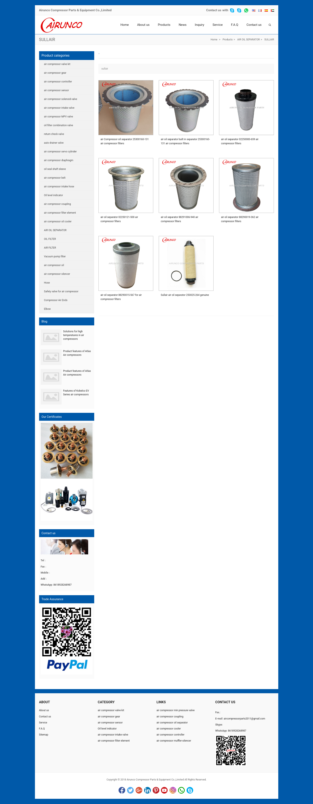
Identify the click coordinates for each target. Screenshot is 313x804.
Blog (44, 321)
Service (218, 25)
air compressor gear (55, 72)
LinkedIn (147, 790)
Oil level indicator (53, 195)
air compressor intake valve (59, 107)
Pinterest (156, 790)
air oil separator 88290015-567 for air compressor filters (121, 297)
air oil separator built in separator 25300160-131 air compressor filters (185, 141)
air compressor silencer (57, 274)
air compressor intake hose (59, 186)
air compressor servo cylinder (60, 151)
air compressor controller (58, 81)
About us (143, 25)
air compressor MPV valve (58, 116)
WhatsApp (181, 790)
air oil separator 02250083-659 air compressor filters (240, 141)
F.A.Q (234, 25)
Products (164, 25)
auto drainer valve (54, 142)
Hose (47, 282)
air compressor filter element (60, 212)
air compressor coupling (57, 204)
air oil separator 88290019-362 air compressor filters (240, 219)
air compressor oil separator (172, 722)
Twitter (130, 790)
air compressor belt (55, 177)
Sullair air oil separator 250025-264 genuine (185, 295)
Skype (190, 790)
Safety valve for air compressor (61, 291)
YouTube (164, 790)
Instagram (172, 790)
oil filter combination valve (58, 125)
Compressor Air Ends (56, 300)
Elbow (47, 308)
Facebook (122, 790)
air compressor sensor (56, 90)
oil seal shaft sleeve (55, 169)
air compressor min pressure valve (175, 710)
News (183, 25)
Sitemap (43, 734)
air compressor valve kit (57, 64)
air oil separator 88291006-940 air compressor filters (179, 219)
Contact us (213, 10)
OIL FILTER (50, 239)
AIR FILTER (50, 247)
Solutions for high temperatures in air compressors (73, 335)
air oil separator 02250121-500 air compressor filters (119, 219)
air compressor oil (54, 265)
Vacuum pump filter (55, 256)
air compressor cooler (168, 728)
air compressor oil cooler (58, 221)
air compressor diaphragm (58, 160)
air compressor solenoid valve (60, 99)
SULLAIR (47, 39)
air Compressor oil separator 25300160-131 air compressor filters (124, 141)
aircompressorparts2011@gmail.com (244, 718)
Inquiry (199, 25)
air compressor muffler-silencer (173, 740)
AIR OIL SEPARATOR (248, 39)
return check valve (54, 134)
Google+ (139, 790)
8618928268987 (62, 584)
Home (124, 25)
